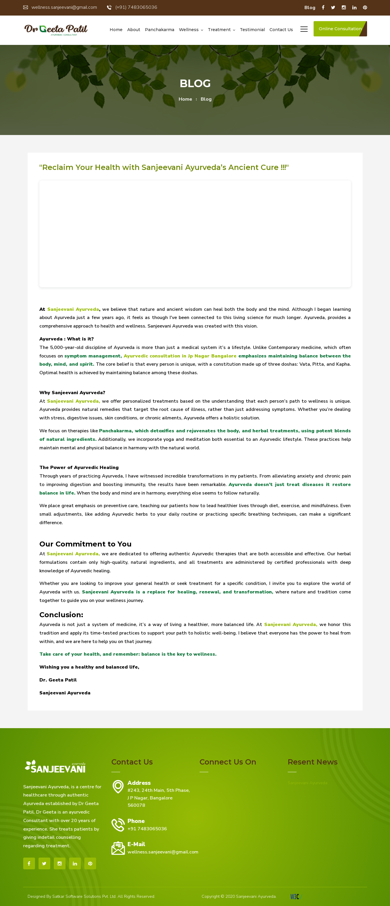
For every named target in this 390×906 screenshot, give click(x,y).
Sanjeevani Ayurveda (307, 783)
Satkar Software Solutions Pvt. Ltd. (84, 896)
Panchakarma (159, 29)
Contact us (281, 29)
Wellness (189, 29)
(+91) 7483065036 (132, 7)
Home (116, 29)
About (133, 29)
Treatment (219, 29)
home (185, 99)
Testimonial (252, 29)
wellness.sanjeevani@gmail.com (60, 7)
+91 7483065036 (147, 829)
